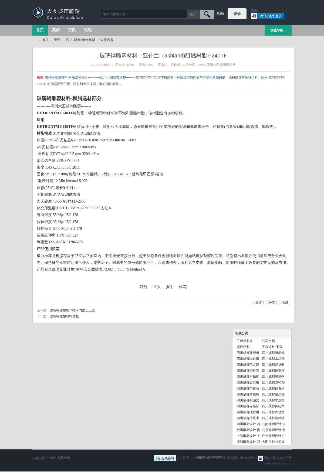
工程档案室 (245, 341)
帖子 (193, 14)
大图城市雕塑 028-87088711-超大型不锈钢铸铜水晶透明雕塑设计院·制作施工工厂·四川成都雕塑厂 (34, 40)
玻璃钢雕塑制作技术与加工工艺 (72, 310)
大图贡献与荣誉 (273, 442)
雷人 (157, 287)
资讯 (72, 30)
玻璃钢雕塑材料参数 (64, 316)
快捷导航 (276, 30)
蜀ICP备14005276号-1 (242, 458)
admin (130, 65)
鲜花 (183, 287)
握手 (170, 287)
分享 (272, 303)
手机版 (184, 458)
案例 (56, 30)
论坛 (88, 30)
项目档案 (243, 347)
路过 (144, 287)
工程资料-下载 (272, 347)
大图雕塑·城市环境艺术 (209, 458)
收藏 (285, 303)
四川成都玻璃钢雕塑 (80, 40)
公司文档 (268, 341)
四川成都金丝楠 (273, 418)
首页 (40, 30)
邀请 (258, 303)
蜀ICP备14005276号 (278, 458)
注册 (254, 10)
